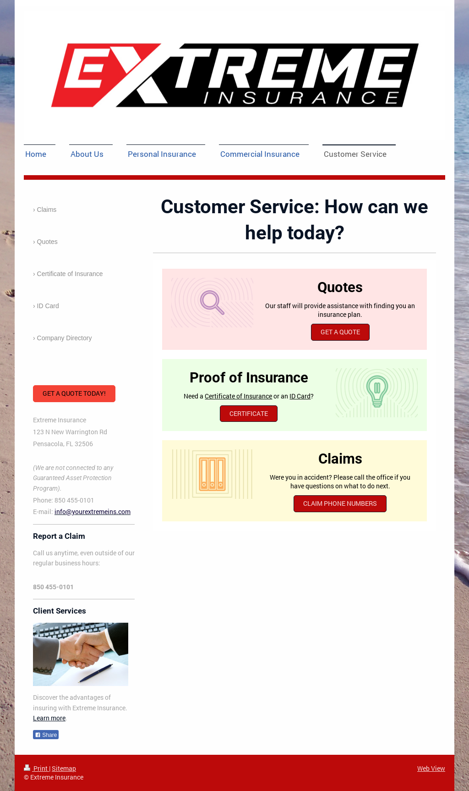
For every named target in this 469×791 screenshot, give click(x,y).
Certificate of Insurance (238, 396)
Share (46, 735)
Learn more (49, 718)
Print (36, 768)
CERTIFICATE (248, 413)
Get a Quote (340, 331)
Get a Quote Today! (74, 393)
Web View (431, 768)
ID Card (300, 396)
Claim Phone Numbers (340, 503)
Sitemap (64, 768)
